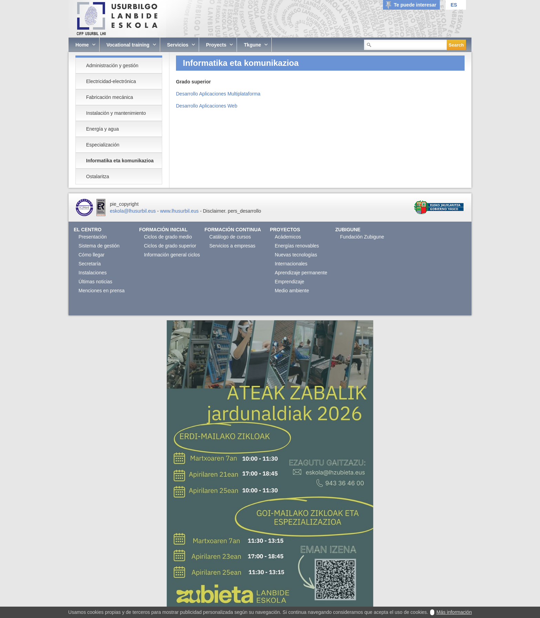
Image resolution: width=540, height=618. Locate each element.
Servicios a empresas (232, 246)
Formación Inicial (163, 229)
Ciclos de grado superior (170, 246)
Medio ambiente (292, 290)
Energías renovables (297, 246)
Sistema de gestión (99, 246)
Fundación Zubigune (362, 237)
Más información (454, 612)
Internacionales (291, 263)
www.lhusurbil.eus (179, 211)
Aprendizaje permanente (301, 272)
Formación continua (233, 229)
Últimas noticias (95, 281)
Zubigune (348, 229)
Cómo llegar (91, 254)
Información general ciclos (172, 254)
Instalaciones (93, 272)
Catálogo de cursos (230, 237)
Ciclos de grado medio (168, 237)
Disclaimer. (214, 211)
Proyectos (285, 229)
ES (453, 5)
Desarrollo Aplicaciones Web (206, 106)
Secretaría (90, 263)
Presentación (93, 237)
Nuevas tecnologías (296, 254)
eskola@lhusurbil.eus (133, 211)
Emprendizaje (289, 281)
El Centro (88, 229)
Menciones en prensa (102, 290)
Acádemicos (288, 237)
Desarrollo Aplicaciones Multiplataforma (218, 94)
